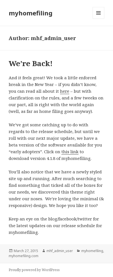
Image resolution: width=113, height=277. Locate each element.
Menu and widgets (98, 18)
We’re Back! (31, 63)
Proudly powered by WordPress (34, 269)
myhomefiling (30, 13)
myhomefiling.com (23, 255)
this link (70, 151)
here (64, 91)
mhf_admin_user (60, 250)
